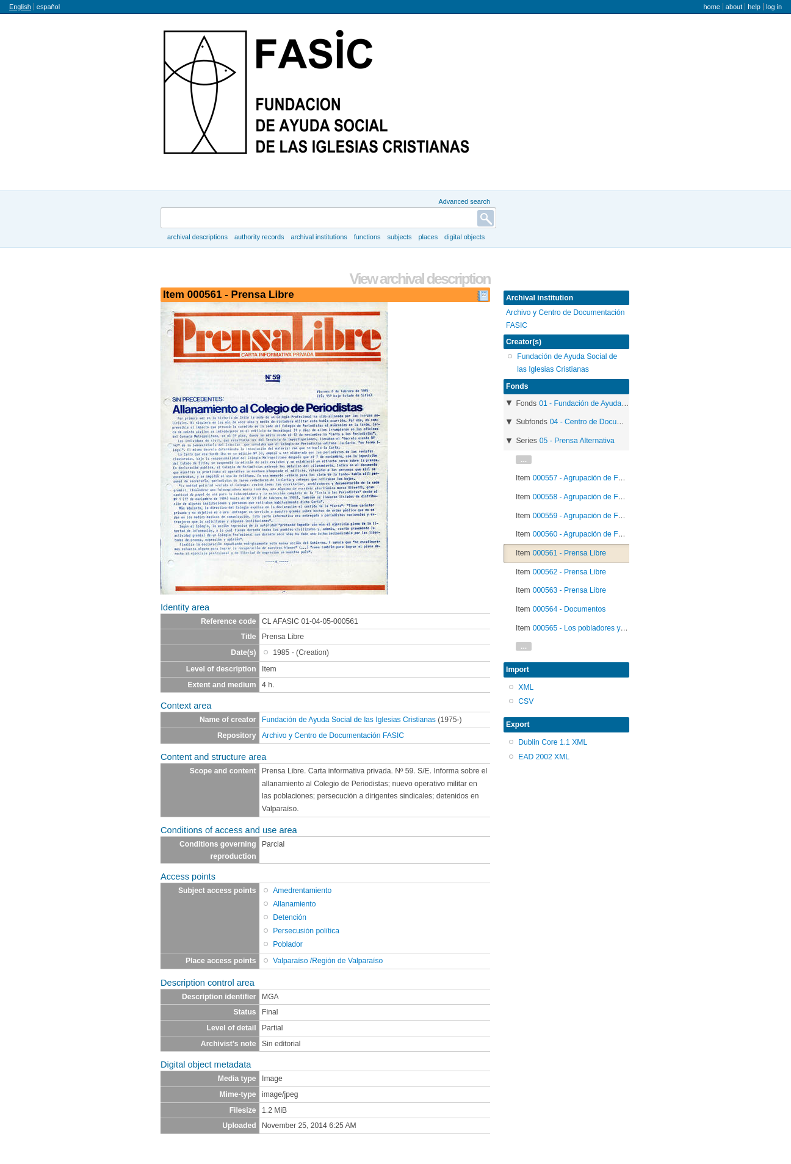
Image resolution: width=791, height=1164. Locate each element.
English (20, 6)
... (524, 459)
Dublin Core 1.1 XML (552, 742)
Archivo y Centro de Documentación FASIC (333, 735)
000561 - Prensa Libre (569, 553)
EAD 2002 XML (543, 757)
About (734, 6)
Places (428, 236)
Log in (774, 6)
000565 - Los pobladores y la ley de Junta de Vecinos (621, 628)
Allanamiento (294, 904)
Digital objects (464, 236)
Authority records (259, 236)
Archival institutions (319, 236)
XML (525, 687)
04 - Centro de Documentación (600, 422)
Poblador (288, 944)
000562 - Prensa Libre (569, 572)
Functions (367, 236)
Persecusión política (306, 931)
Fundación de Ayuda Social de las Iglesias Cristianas (349, 719)
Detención (289, 917)
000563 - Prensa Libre (569, 590)
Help (754, 6)
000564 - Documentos (569, 609)
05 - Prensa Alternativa (577, 440)
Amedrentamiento (302, 890)
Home (711, 6)
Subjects (399, 236)
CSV (525, 701)
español (48, 6)
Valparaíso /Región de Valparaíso (328, 960)
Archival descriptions (197, 236)
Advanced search (464, 201)
